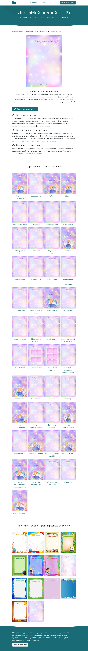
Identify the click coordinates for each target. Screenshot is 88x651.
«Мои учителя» (20, 339)
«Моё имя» (36, 224)
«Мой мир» (52, 196)
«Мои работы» (36, 399)
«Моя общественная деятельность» (20, 484)
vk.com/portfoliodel (32, 640)
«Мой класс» (52, 339)
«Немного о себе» (20, 224)
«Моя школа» (68, 310)
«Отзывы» (68, 482)
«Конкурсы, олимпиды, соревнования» (68, 370)
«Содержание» (36, 196)
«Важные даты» (36, 279)
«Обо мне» (68, 196)
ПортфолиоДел (17, 32)
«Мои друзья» (19, 279)
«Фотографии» (68, 399)
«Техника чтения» (36, 368)
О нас (43, 3)
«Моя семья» (36, 251)
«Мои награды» (68, 453)
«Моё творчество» (20, 399)
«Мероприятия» (20, 453)
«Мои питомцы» (52, 279)
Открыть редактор (67, 3)
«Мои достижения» (35, 453)
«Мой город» (68, 224)
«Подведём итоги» (20, 513)
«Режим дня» (20, 310)
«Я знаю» (52, 399)
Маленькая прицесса (41, 32)
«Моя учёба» (52, 310)
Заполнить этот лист (24, 109)
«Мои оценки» (20, 368)
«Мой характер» (52, 224)
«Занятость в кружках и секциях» (68, 281)
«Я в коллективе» (68, 251)
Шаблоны (34, 3)
